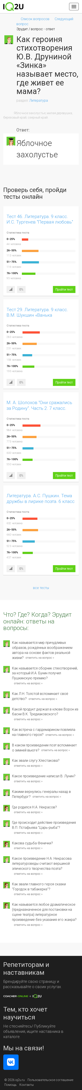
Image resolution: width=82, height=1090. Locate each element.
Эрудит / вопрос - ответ (35, 29)
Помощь (10, 1084)
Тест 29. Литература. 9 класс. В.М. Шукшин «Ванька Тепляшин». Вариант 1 (37, 315)
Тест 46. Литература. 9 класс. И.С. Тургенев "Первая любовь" (40, 219)
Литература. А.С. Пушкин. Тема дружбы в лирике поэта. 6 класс (41, 498)
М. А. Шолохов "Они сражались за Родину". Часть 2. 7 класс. (39, 405)
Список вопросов (35, 19)
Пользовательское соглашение (50, 1080)
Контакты (26, 1084)
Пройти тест (64, 289)
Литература (38, 100)
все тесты (41, 588)
